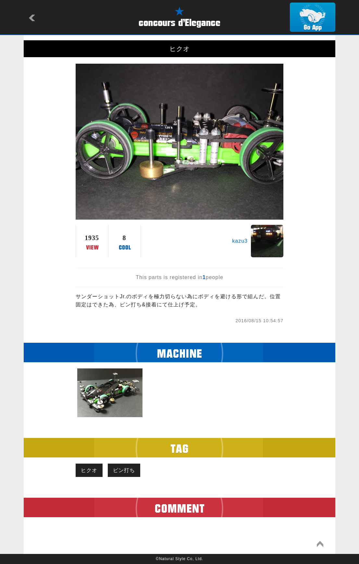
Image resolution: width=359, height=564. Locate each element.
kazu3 (240, 241)
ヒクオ (89, 470)
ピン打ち (124, 470)
